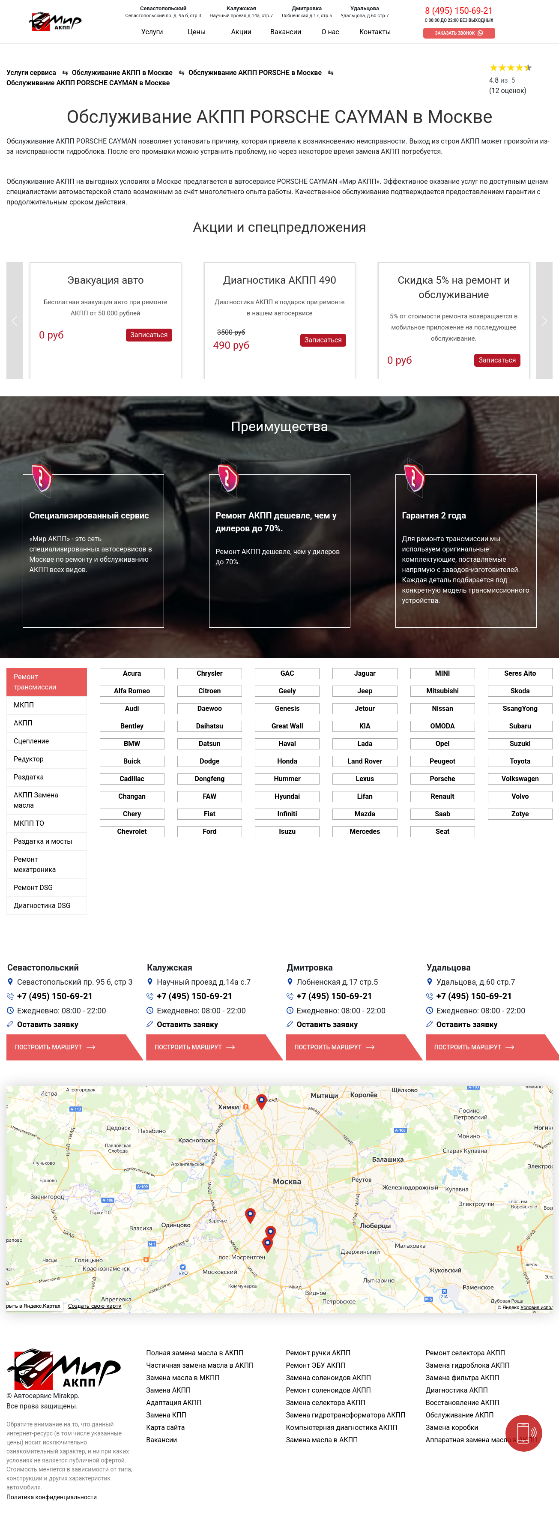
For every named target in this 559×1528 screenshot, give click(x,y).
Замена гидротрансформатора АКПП (346, 1415)
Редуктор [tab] (29, 759)
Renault (442, 796)
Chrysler (209, 673)
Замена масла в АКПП (322, 1440)
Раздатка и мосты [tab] (43, 841)
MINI (442, 673)
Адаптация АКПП (173, 1403)
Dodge (209, 761)
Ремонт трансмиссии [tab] (35, 682)
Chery (132, 814)
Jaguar (365, 673)
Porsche (442, 779)
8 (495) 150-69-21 (459, 11)
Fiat (209, 814)
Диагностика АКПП (457, 1390)
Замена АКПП (168, 1390)
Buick (131, 761)
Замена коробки (452, 1427)
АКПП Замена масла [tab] (36, 800)
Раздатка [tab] (29, 777)
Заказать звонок (455, 33)
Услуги (152, 32)
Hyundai (287, 796)
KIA (365, 726)
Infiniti (287, 814)
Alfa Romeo (132, 691)
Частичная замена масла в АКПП (200, 1365)
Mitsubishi (442, 691)
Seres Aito (520, 673)
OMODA (442, 726)
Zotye (520, 814)
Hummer (287, 779)
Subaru (520, 726)
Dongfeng (209, 779)
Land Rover (364, 761)
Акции (241, 32)
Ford (209, 831)
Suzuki (520, 744)
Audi (132, 708)
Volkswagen (520, 779)
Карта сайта (165, 1427)
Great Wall (287, 726)
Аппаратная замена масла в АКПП (481, 1440)
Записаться (148, 335)
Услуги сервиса (31, 73)
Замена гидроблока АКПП (468, 1365)
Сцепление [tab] (31, 741)
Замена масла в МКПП (183, 1378)
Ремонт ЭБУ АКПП (316, 1365)
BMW (132, 744)
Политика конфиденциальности (51, 1497)
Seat (442, 831)
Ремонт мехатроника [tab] (35, 864)
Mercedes (365, 831)
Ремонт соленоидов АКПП (328, 1390)
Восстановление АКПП (462, 1403)
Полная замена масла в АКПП (194, 1353)
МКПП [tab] (24, 705)
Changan (132, 796)
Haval (287, 744)
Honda (287, 761)
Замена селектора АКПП (325, 1403)
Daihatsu (209, 726)
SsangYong (520, 708)
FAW (210, 796)
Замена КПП (166, 1415)
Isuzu (287, 831)
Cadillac (132, 779)
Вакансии (285, 32)
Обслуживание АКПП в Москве (122, 73)
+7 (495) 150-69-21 (55, 996)
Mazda (365, 814)
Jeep (364, 691)
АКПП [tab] (23, 723)
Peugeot (442, 761)
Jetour (365, 708)
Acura (132, 673)
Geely (287, 691)
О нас (330, 32)
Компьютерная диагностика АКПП (342, 1427)
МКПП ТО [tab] (29, 823)
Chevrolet (132, 831)
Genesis (287, 708)
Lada (364, 744)
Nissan (442, 708)
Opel (443, 744)
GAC (287, 673)
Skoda (520, 691)
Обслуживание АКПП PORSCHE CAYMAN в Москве (88, 83)
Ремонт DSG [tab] (33, 888)
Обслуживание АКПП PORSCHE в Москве (255, 73)
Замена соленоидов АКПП (328, 1378)
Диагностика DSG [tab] (42, 906)
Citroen (209, 691)
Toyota (520, 761)
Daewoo (209, 708)
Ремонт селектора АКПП (465, 1353)
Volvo (520, 796)
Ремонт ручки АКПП (318, 1353)
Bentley (131, 726)
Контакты (375, 32)
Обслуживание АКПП (460, 1415)
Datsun (210, 744)
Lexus (365, 779)
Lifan (365, 796)
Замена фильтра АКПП (462, 1378)
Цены (197, 32)
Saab (442, 814)
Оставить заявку (47, 1024)
